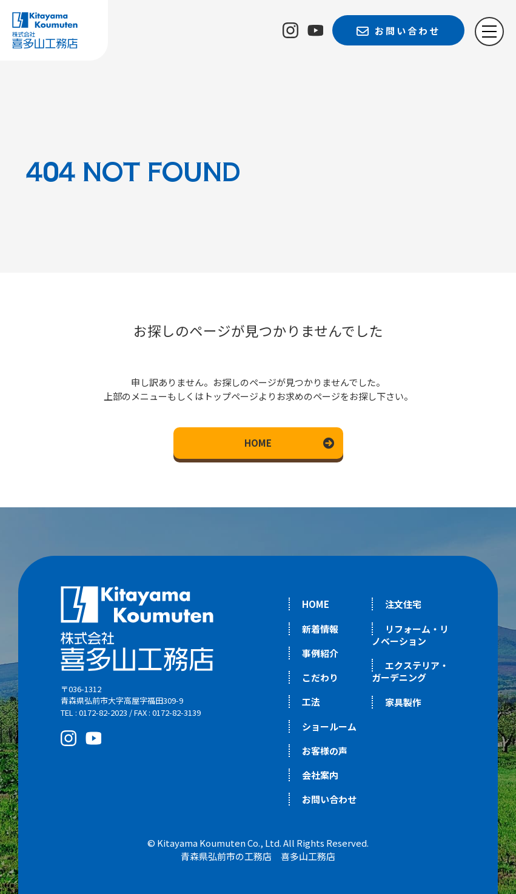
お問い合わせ (329, 799)
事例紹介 (320, 653)
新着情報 (320, 628)
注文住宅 (403, 604)
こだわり (320, 677)
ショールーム (329, 726)
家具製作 (403, 702)
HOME (258, 442)
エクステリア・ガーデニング (410, 671)
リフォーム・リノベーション (410, 634)
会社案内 (320, 775)
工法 (311, 701)
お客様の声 (324, 750)
